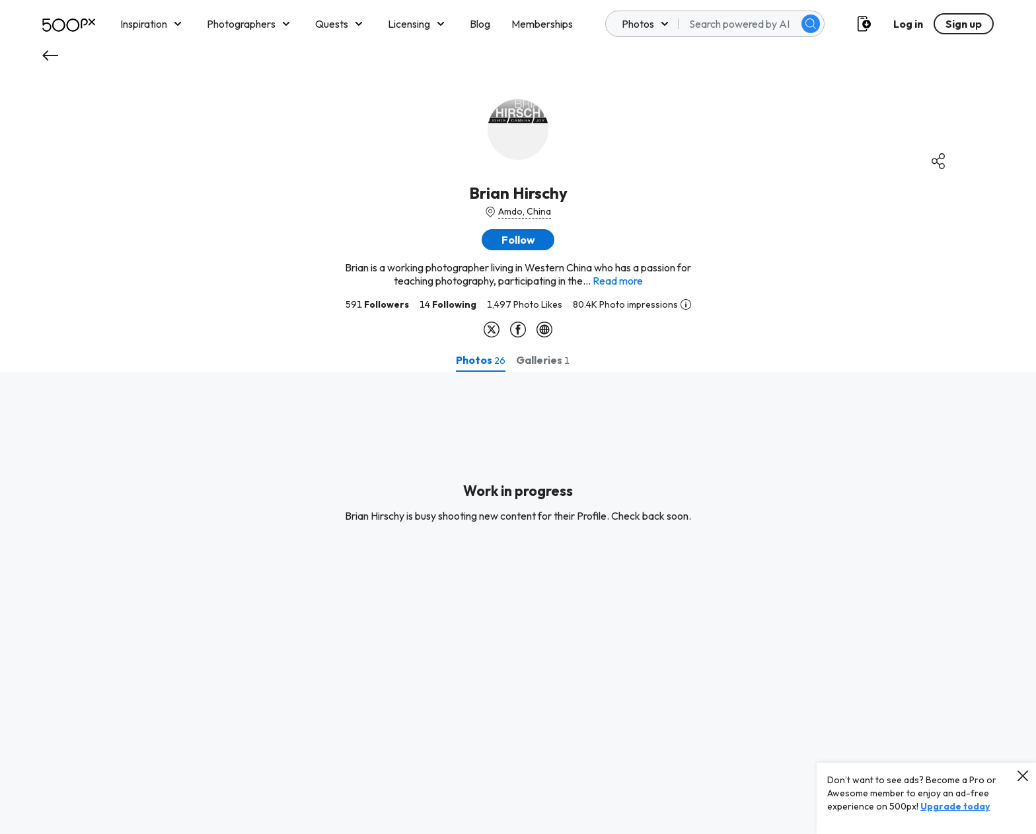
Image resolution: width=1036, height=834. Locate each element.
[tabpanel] (518, 603)
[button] (518, 239)
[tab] (481, 360)
